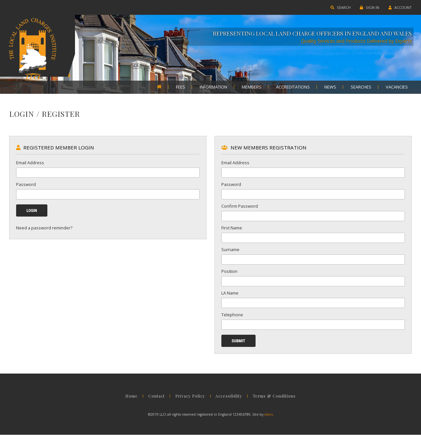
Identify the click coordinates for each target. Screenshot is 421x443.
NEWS (330, 87)
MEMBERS (251, 87)
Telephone (232, 319)
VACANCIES (397, 87)
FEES (180, 87)
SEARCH (337, 7)
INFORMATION (213, 87)
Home (123, 405)
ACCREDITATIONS (293, 87)
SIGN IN (365, 7)
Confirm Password (239, 210)
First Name (231, 232)
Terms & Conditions (281, 405)
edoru (269, 422)
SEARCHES (361, 87)
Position (229, 275)
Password (30, 189)
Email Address (34, 167)
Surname (230, 254)
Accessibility (232, 405)
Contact (152, 405)
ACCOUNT (396, 7)
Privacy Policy (190, 405)
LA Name (229, 297)
